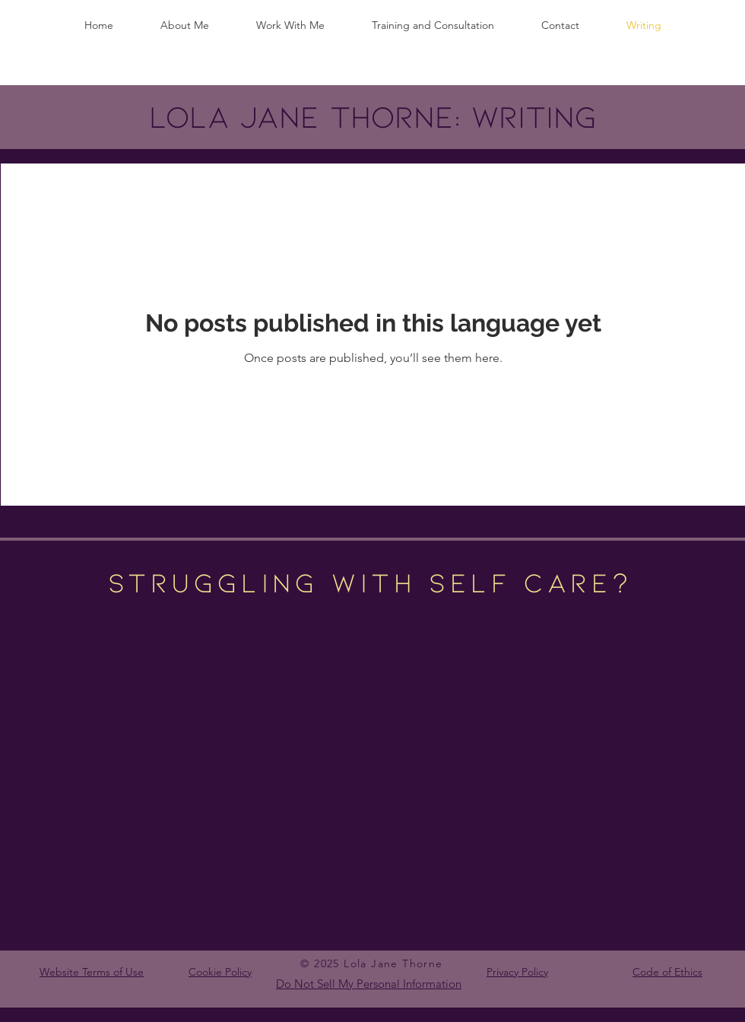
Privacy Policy (517, 972)
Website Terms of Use (92, 972)
